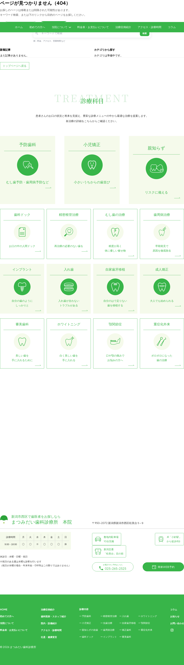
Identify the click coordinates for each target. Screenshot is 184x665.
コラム (172, 27)
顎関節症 (145, 622)
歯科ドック (87, 636)
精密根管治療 (110, 615)
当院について (59, 27)
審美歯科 (126, 636)
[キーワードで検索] (90, 33)
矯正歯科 (126, 629)
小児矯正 (86, 622)
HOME (3, 609)
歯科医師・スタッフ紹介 (53, 616)
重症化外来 (146, 629)
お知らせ (174, 616)
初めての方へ (37, 27)
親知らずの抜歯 (90, 629)
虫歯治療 (107, 622)
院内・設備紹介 (49, 623)
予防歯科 (86, 615)
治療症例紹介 (123, 27)
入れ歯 (125, 615)
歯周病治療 (109, 629)
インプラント (110, 636)
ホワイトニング (149, 615)
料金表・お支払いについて (93, 27)
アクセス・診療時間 (149, 27)
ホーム (19, 27)
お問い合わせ (177, 623)
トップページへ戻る (14, 65)
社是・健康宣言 (49, 636)
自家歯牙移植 (129, 622)
